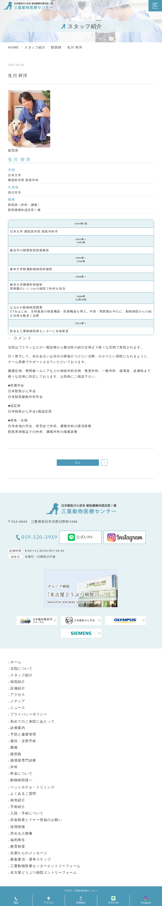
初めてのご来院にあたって (32, 721)
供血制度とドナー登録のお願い (36, 820)
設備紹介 (17, 688)
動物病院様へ (21, 780)
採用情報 (17, 827)
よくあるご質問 (23, 793)
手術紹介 (17, 806)
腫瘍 (14, 747)
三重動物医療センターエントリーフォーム (45, 866)
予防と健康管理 (23, 734)
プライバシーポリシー (28, 714)
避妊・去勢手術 (23, 741)
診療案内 (17, 728)
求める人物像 (21, 833)
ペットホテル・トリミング (32, 787)
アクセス (17, 694)
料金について (21, 773)
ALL (78, 462)
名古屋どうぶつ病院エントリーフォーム (43, 872)
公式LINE (80, 537)
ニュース (17, 707)
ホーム (16, 662)
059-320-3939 (39, 537)
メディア (17, 701)
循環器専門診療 (23, 760)
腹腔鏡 (16, 754)
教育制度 (17, 846)
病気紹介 (17, 800)
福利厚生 (17, 840)
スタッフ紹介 (21, 675)
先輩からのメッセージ (28, 853)
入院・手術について (27, 813)
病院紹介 (17, 681)
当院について (21, 668)
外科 (14, 767)
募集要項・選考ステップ (30, 859)
